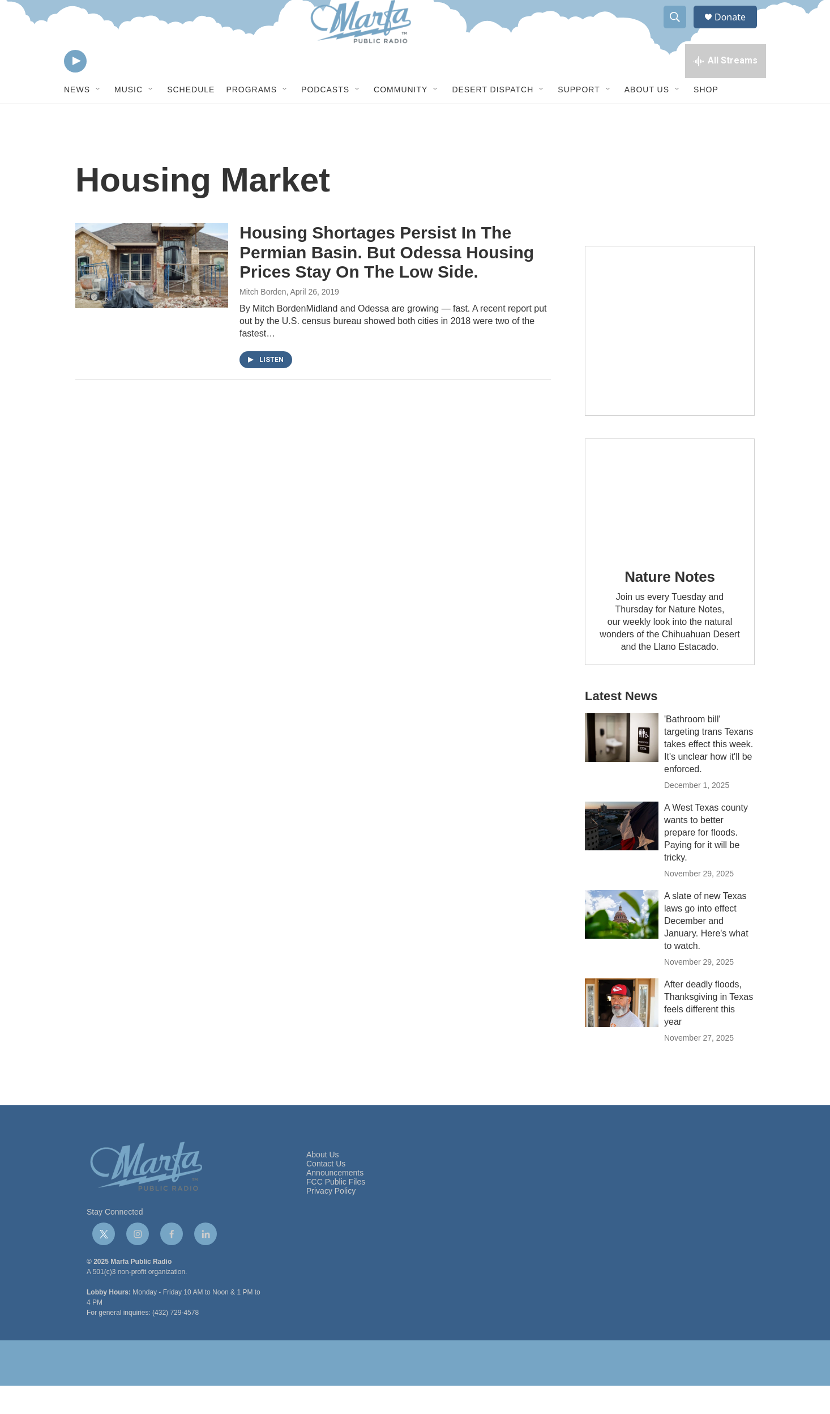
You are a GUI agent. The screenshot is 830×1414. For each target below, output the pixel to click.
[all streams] (725, 88)
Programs (251, 117)
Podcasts (325, 117)
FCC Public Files (335, 1210)
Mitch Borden (262, 320)
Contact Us (325, 1192)
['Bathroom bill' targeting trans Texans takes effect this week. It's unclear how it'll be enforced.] (621, 766)
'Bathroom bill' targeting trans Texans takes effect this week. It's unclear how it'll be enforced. (708, 772)
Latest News (621, 724)
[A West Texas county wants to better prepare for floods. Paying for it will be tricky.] (621, 854)
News (77, 117)
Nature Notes (669, 605)
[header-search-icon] (680, 30)
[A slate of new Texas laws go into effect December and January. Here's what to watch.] (621, 942)
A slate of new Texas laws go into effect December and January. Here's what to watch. (706, 949)
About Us (646, 117)
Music (128, 117)
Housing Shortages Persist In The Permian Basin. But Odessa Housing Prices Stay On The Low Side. (386, 281)
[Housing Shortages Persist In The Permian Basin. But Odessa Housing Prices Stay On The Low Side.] (151, 294)
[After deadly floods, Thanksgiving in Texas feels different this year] (621, 1031)
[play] (75, 88)
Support (579, 117)
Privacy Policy (331, 1219)
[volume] (106, 88)
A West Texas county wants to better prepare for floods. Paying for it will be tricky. (706, 861)
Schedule (191, 117)
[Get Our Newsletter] (669, 359)
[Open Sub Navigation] (98, 117)
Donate (737, 30)
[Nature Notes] (669, 523)
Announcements (334, 1201)
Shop (706, 117)
